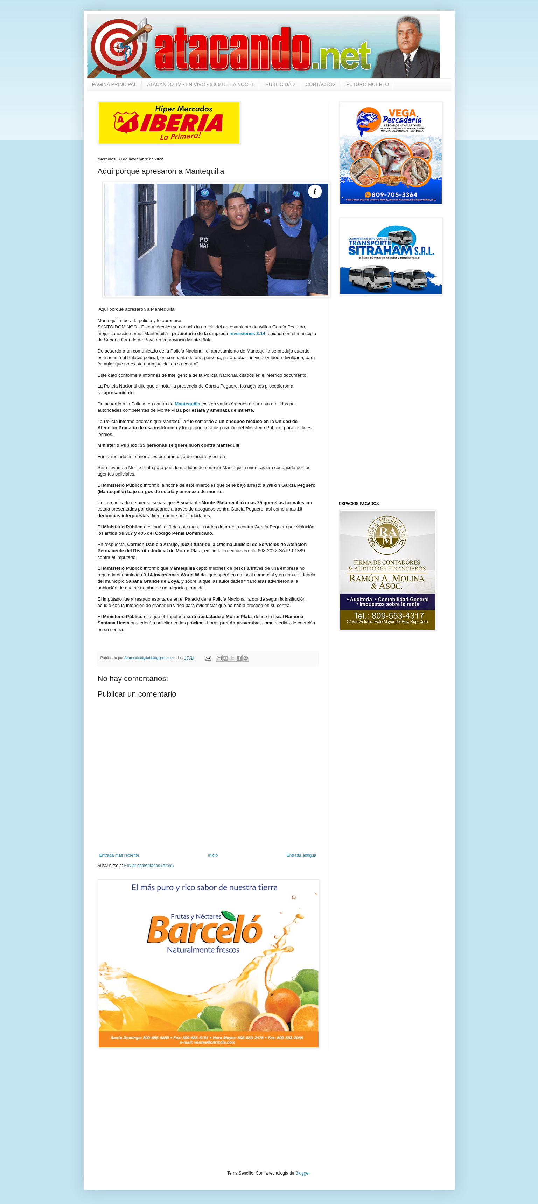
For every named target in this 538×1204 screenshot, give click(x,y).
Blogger (302, 1173)
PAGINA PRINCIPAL (114, 84)
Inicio (213, 855)
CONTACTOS (320, 84)
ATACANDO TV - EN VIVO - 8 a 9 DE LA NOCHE (201, 84)
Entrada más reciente (119, 855)
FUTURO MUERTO (367, 84)
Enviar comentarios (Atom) (149, 865)
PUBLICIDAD (280, 84)
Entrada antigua (301, 855)
